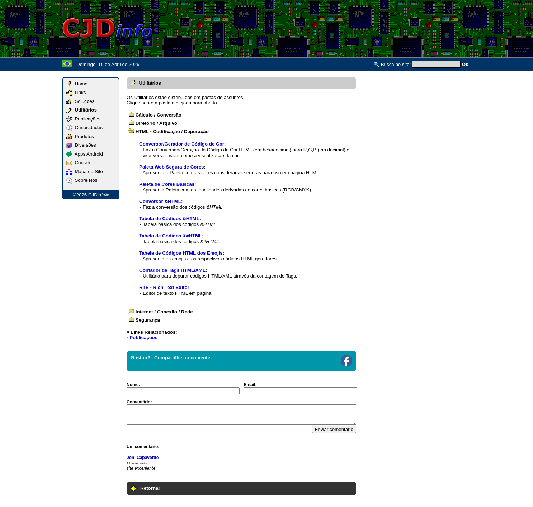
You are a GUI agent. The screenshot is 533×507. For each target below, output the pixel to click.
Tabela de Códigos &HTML (169, 218)
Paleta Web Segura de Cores (171, 167)
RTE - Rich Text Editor (164, 287)
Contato (78, 162)
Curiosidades (84, 127)
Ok (465, 64)
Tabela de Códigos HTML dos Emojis (181, 253)
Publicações (83, 119)
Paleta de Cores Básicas (166, 184)
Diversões (81, 145)
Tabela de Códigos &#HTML (170, 235)
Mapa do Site (84, 171)
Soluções (80, 101)
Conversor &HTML (160, 201)
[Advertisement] (340, 28)
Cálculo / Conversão (154, 115)
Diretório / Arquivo (152, 123)
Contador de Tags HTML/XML (172, 270)
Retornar (145, 488)
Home (77, 83)
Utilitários (81, 110)
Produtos (80, 136)
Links (76, 92)
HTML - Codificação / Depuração (168, 131)
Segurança (144, 320)
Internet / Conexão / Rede (160, 311)
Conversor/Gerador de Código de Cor (181, 144)
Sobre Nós (81, 180)
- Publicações (142, 337)
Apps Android (84, 154)
